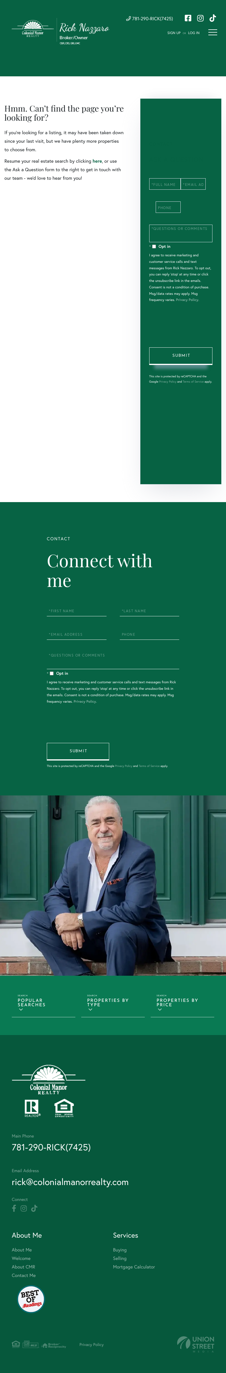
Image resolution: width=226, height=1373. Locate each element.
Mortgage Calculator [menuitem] (134, 1267)
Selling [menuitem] (120, 1258)
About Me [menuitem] (22, 1250)
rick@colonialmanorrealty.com (70, 1182)
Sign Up (174, 33)
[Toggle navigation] (212, 32)
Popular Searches (32, 1003)
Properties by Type (108, 1003)
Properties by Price (177, 1003)
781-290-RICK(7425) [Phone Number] (149, 19)
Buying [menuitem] (120, 1250)
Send (180, 356)
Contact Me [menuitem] (24, 1275)
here (97, 161)
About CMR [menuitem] (23, 1267)
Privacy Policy (187, 300)
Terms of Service (193, 381)
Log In (194, 33)
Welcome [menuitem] (21, 1258)
